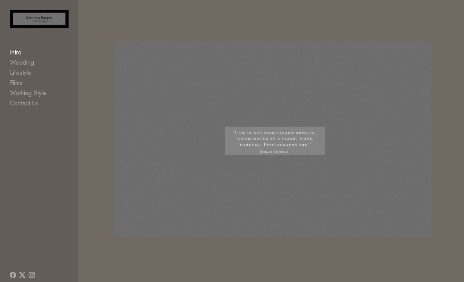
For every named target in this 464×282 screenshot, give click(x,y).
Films (16, 86)
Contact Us (24, 107)
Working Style (28, 96)
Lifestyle (20, 76)
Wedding (22, 66)
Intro (16, 56)
